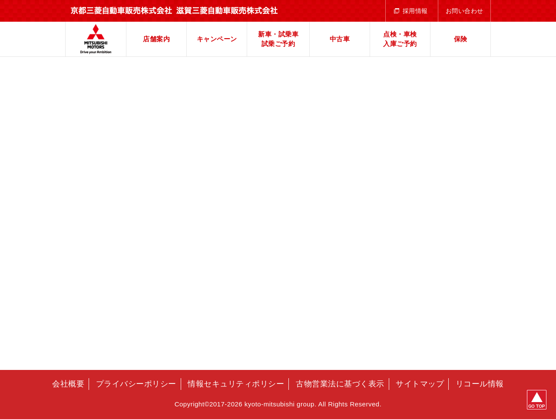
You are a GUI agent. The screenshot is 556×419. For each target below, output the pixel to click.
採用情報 (415, 10)
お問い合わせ (464, 10)
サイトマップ (420, 383)
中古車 (340, 39)
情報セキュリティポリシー (236, 383)
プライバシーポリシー (136, 383)
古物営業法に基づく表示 (340, 383)
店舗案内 (156, 39)
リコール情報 (480, 383)
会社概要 (68, 383)
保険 (460, 39)
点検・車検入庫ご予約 (400, 39)
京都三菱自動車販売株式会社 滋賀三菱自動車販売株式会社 (96, 39)
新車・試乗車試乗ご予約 (278, 39)
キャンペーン (217, 39)
